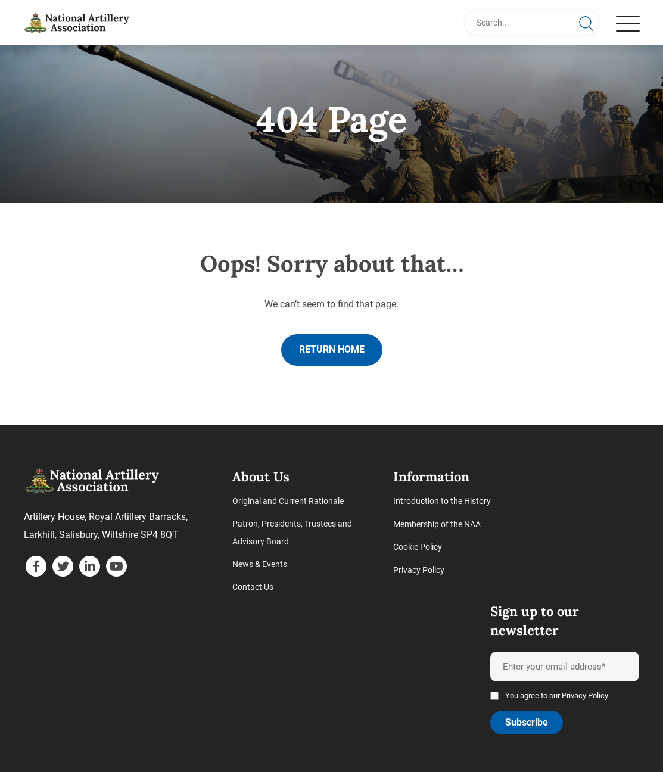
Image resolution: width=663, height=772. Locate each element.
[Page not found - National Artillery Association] (77, 22)
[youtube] (116, 566)
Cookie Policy (417, 547)
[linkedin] (89, 566)
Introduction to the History (442, 501)
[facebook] (36, 566)
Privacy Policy (418, 569)
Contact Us (252, 587)
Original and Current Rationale (288, 501)
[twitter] (62, 566)
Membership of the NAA (437, 524)
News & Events (259, 564)
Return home (332, 350)
